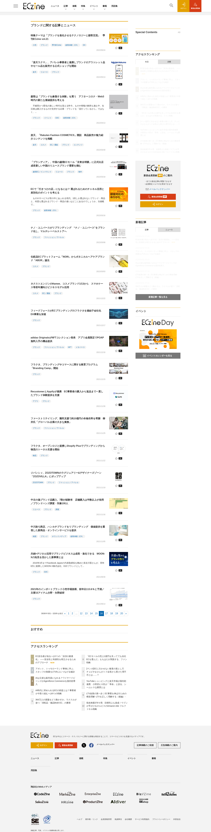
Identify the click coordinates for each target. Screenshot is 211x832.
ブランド (44, 45)
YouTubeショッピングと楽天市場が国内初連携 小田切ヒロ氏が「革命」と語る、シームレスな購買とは (106, 684)
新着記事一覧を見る (158, 297)
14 (91, 613)
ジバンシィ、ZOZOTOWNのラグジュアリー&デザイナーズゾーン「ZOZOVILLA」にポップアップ (66, 475)
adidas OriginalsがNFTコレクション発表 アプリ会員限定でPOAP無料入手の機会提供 (67, 339)
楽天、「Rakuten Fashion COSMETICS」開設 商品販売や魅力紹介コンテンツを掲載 (67, 137)
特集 (83, 6)
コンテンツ (78, 145)
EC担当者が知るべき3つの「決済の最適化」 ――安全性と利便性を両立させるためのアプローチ (55, 659)
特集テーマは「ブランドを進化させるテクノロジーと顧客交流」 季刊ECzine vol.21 (68, 37)
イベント (94, 6)
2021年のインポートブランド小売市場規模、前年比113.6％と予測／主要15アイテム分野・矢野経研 (67, 591)
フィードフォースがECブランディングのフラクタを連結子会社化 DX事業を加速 (67, 312)
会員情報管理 (106, 819)
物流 (34, 455)
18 (111, 613)
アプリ (35, 401)
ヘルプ (79, 819)
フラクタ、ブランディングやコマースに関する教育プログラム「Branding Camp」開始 (64, 366)
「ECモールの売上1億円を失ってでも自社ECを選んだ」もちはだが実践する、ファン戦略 (106, 659)
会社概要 (128, 819)
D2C (57, 118)
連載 (74, 6)
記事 (66, 6)
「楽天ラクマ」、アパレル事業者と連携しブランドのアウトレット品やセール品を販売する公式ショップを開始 (68, 64)
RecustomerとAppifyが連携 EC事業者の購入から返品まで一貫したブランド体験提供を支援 (67, 393)
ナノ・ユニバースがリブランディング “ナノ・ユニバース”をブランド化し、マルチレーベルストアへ (68, 229)
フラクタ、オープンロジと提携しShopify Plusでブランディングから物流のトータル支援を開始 (68, 448)
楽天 (34, 72)
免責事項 (118, 819)
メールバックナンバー (158, 189)
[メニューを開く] (16, 6)
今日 (147, 62)
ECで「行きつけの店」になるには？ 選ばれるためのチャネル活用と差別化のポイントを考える (67, 191)
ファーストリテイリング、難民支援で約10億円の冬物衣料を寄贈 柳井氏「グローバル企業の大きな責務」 (68, 420)
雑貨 (34, 536)
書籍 (105, 6)
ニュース (55, 6)
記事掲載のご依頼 (145, 745)
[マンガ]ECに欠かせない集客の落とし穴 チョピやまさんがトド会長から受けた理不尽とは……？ (106, 671)
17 (106, 613)
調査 (57, 509)
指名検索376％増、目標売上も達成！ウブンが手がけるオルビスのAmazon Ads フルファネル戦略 (107, 706)
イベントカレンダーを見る (157, 355)
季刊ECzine (56, 45)
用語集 (114, 6)
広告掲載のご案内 (169, 745)
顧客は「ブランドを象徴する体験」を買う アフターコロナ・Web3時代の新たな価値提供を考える (67, 98)
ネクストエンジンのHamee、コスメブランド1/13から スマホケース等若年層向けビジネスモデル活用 (67, 285)
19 (116, 613)
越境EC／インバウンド (42, 172)
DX (84, 45)
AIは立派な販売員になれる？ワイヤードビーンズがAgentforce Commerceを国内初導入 (55, 681)
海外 (80, 172)
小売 (34, 45)
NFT (70, 347)
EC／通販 (54, 145)
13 (86, 613)
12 (81, 613)
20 (121, 613)
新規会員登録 (157, 196)
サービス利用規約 (142, 819)
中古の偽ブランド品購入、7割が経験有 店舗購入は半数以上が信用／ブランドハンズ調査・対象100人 (67, 502)
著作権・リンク (91, 819)
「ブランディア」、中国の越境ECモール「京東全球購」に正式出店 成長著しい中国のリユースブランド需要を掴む (68, 164)
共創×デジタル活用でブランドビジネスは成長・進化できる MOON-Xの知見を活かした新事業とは (68, 555)
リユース (44, 72)
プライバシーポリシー (161, 819)
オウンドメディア (59, 536)
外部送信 (176, 819)
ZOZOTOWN (38, 482)
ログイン (157, 204)
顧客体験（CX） (72, 45)
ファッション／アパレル (54, 237)
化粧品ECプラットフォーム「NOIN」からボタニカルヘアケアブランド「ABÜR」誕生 (68, 258)
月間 (169, 62)
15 (96, 613)
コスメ (43, 145)
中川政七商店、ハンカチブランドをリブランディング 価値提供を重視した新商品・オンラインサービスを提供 (68, 528)
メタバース (80, 347)
